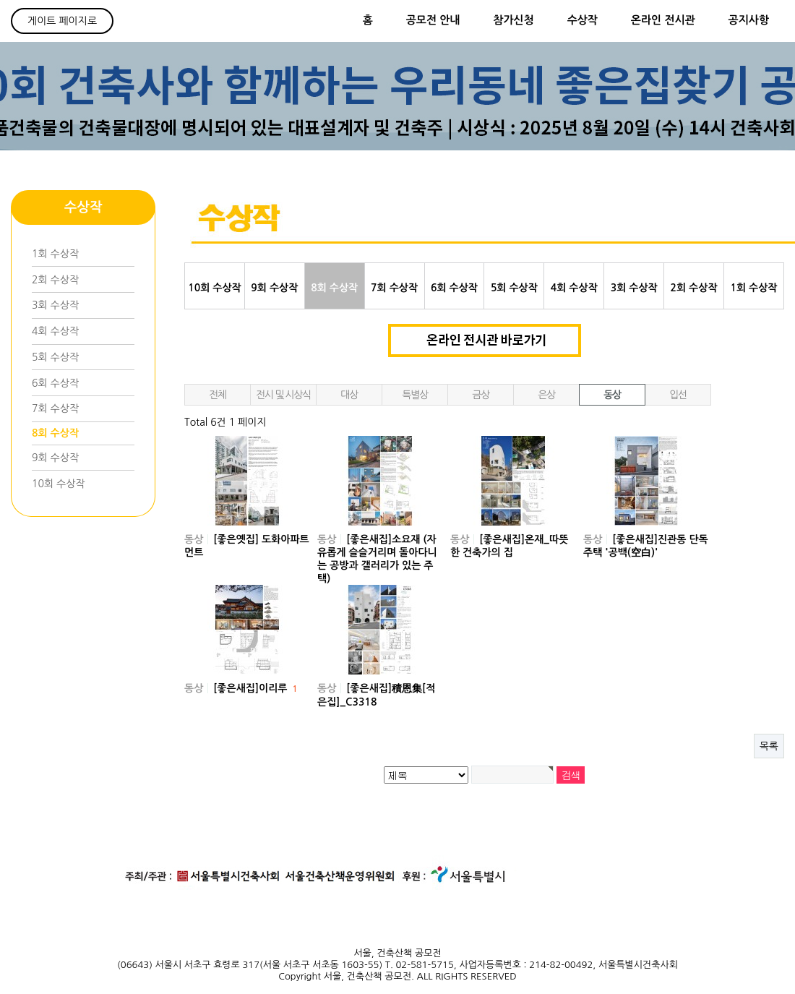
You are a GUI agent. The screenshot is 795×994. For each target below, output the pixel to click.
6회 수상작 (55, 383)
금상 (480, 395)
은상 (546, 395)
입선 (678, 395)
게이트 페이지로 (62, 21)
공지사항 (749, 19)
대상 (349, 395)
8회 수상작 (55, 433)
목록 (769, 746)
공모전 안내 (433, 19)
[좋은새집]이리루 (255, 688)
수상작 (582, 19)
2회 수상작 (55, 280)
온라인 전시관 (663, 19)
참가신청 (513, 19)
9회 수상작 (55, 458)
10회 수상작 (58, 484)
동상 (612, 395)
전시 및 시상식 (283, 395)
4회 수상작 (55, 331)
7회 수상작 (55, 408)
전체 (217, 395)
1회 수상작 (55, 254)
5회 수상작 (55, 357)
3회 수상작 (55, 305)
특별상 (414, 395)
